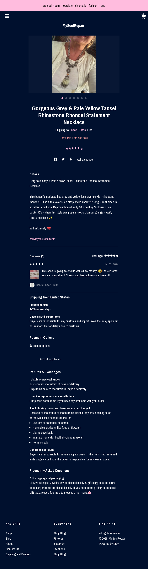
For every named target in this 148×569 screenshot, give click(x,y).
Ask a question (85, 159)
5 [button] (78, 98)
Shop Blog (60, 533)
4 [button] (74, 98)
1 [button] (62, 98)
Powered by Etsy (109, 544)
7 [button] (86, 98)
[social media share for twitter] (63, 159)
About (9, 544)
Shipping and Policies (18, 554)
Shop (9, 533)
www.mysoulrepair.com (42, 239)
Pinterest (59, 538)
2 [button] (66, 98)
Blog (8, 538)
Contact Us (12, 549)
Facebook (59, 549)
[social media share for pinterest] (71, 159)
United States (78, 130)
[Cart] (143, 17)
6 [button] (82, 98)
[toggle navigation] (7, 16)
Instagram (59, 544)
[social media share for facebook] (56, 159)
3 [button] (70, 98)
